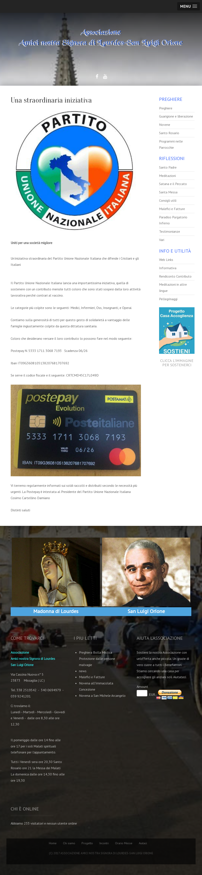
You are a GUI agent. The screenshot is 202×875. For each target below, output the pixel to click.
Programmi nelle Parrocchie (171, 144)
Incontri (104, 843)
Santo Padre (168, 167)
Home (53, 843)
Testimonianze (169, 231)
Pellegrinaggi (168, 299)
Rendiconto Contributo (175, 276)
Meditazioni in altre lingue (173, 287)
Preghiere (165, 108)
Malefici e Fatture (172, 209)
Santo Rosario (169, 133)
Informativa (167, 268)
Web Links (166, 259)
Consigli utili (167, 200)
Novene (164, 124)
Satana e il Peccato (173, 184)
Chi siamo (69, 843)
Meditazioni (167, 176)
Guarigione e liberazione (176, 116)
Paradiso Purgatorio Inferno (173, 220)
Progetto (87, 843)
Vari (161, 240)
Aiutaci (143, 843)
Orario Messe (123, 843)
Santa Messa (168, 192)
